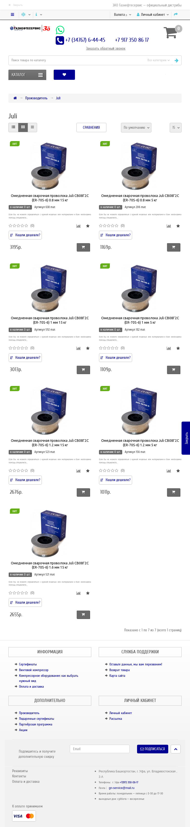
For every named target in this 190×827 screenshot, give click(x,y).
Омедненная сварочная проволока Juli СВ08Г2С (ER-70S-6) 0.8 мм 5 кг (140, 198)
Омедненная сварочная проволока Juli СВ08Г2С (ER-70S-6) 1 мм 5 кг (140, 320)
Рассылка (115, 719)
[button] (165, 75)
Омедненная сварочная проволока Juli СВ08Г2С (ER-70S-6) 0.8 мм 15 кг (50, 198)
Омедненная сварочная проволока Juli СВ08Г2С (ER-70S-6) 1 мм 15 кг (50, 320)
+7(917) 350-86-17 (129, 782)
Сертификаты (28, 664)
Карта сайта (117, 676)
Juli (58, 98)
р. (122, 14)
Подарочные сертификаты (36, 719)
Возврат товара (119, 670)
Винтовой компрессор (33, 670)
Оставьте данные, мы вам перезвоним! (135, 664)
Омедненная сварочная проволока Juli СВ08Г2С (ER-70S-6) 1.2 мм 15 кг (50, 443)
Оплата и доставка (31, 686)
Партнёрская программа (35, 724)
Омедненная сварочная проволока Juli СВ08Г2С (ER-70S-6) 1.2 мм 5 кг (140, 443)
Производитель (36, 98)
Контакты (19, 776)
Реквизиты (20, 771)
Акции (23, 730)
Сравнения (91, 127)
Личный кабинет (120, 713)
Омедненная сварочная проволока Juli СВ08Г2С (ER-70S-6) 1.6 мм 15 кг (50, 565)
